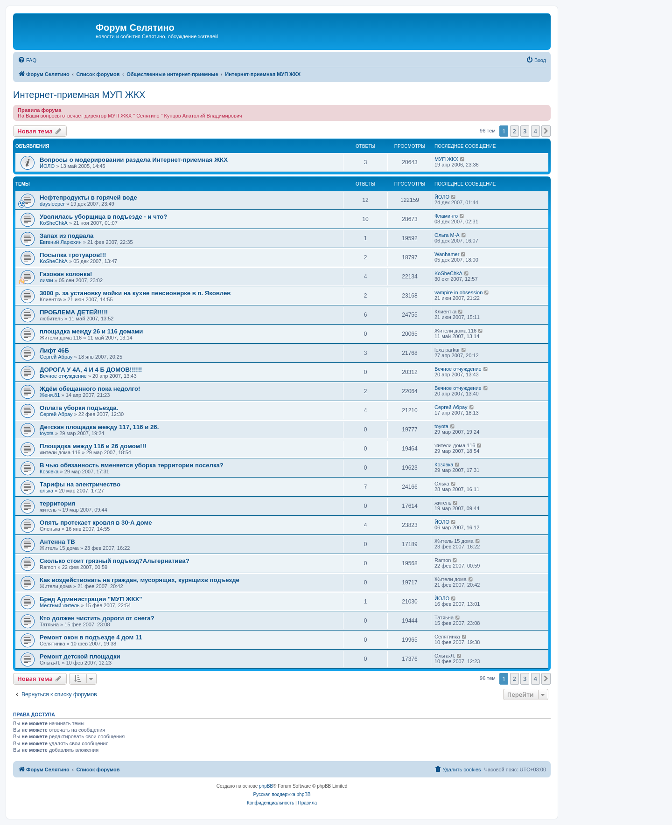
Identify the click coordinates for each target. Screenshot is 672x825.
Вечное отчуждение (63, 376)
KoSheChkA (54, 223)
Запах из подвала (66, 235)
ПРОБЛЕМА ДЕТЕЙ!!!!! (74, 312)
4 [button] (535, 131)
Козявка (49, 471)
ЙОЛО (47, 166)
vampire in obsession (458, 292)
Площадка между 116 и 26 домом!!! (93, 446)
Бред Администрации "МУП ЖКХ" (91, 599)
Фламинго (446, 216)
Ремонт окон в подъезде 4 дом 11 (91, 637)
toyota (47, 433)
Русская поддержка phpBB (281, 794)
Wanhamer (446, 254)
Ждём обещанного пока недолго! (90, 388)
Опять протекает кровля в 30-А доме (96, 522)
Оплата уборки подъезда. (79, 407)
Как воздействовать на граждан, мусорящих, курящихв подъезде (139, 579)
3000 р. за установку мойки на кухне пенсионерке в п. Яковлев (135, 293)
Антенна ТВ (57, 541)
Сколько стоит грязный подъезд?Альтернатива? (114, 560)
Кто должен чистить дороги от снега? (97, 618)
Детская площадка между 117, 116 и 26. (99, 426)
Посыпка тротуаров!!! (73, 254)
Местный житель (59, 605)
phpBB (266, 786)
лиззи (46, 280)
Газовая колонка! (66, 273)
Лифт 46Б (54, 350)
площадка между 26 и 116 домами (91, 331)
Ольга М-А (447, 235)
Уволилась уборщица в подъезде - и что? (103, 216)
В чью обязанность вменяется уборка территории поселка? (132, 465)
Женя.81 (50, 395)
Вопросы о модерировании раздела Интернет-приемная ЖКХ (134, 159)
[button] (546, 131)
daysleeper (52, 204)
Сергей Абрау (56, 357)
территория (57, 503)
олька (46, 490)
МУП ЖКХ (446, 159)
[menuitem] (27, 60)
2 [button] (514, 131)
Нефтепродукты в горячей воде (88, 197)
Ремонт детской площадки (80, 656)
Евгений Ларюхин (61, 242)
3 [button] (524, 131)
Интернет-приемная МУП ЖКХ (79, 95)
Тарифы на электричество (80, 484)
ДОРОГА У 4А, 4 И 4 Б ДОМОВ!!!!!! (91, 369)
